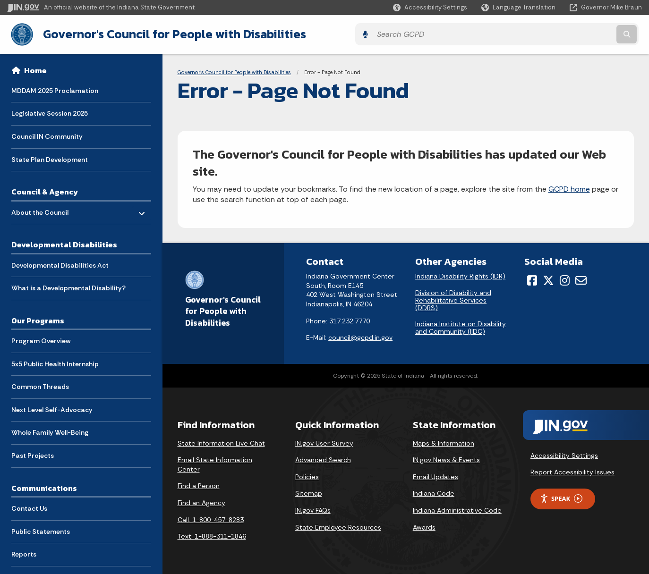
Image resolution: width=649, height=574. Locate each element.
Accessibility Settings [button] (564, 454)
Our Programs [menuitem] (37, 318)
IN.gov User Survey (324, 442)
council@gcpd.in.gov (360, 336)
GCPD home (569, 188)
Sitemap (308, 492)
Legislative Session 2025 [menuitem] (49, 112)
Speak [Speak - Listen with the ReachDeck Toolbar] (561, 497)
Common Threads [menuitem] (40, 385)
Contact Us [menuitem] (29, 507)
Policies (307, 475)
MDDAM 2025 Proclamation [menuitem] (54, 88)
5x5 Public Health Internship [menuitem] (55, 362)
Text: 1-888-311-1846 (212, 535)
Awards (424, 526)
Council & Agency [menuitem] (44, 190)
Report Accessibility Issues (572, 471)
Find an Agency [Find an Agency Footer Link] (201, 501)
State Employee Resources (338, 526)
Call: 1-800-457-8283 (211, 518)
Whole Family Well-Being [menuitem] (49, 431)
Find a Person (199, 485)
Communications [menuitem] (44, 486)
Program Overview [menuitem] (40, 339)
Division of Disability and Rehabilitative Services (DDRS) (453, 298)
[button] (430, 7)
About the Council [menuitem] (39, 208)
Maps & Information (443, 442)
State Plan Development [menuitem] (49, 157)
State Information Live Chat (221, 442)
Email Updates (435, 475)
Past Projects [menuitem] (32, 454)
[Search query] (564, 34)
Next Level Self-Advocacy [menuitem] (52, 408)
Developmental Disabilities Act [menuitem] (60, 263)
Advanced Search (323, 459)
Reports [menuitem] (23, 553)
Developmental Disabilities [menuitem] (64, 243)
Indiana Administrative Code (457, 509)
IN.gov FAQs (313, 509)
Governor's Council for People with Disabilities (170, 33)
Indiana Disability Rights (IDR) (460, 275)
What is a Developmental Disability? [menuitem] (68, 286)
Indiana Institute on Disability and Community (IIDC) (460, 326)
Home (35, 69)
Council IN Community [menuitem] (47, 135)
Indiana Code (433, 492)
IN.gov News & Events (446, 459)
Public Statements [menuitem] (40, 529)
